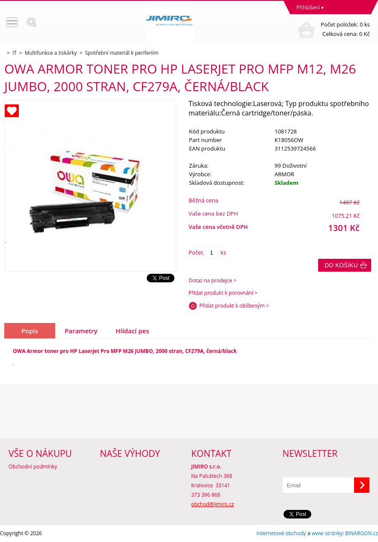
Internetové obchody (281, 533)
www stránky (327, 533)
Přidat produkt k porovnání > (223, 292)
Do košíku (341, 265)
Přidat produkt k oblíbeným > (234, 305)
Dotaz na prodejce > (212, 280)
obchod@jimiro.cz (212, 504)
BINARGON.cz (361, 533)
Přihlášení (308, 7)
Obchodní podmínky (33, 466)
